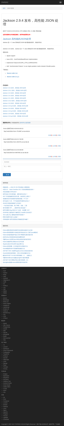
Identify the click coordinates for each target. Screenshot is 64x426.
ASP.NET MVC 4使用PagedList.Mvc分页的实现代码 (18, 251)
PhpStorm (6, 377)
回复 (59, 135)
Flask (4, 365)
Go (4, 284)
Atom (4, 390)
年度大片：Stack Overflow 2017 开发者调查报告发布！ (19, 189)
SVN (4, 399)
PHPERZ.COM (19, 424)
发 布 (7, 174)
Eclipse (5, 374)
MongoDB (6, 334)
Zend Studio (6, 385)
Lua (4, 287)
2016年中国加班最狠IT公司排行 (12, 203)
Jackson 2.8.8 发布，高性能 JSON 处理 (14, 113)
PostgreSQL (6, 327)
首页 (4, 8)
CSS (4, 316)
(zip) (12, 73)
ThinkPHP (6, 354)
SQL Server (6, 325)
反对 (54, 135)
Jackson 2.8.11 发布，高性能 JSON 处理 (14, 90)
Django (5, 363)
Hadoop (5, 406)
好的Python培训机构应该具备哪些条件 (14, 237)
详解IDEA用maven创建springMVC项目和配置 (16, 257)
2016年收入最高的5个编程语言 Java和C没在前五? (17, 212)
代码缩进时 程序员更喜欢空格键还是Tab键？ (16, 219)
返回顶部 (28, 122)
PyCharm (6, 379)
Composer (6, 401)
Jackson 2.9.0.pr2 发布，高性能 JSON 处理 (15, 116)
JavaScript (6, 307)
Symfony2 (6, 348)
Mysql (5, 323)
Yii (4, 345)
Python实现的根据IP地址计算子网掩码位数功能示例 (18, 234)
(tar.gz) (13, 76)
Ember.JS (6, 309)
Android (5, 278)
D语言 (5, 291)
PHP (4, 271)
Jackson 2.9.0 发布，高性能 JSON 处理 (14, 103)
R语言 (5, 293)
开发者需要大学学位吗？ (10, 192)
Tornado (5, 367)
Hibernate (6, 359)
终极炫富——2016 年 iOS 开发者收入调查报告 (16, 187)
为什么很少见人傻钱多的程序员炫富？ (14, 214)
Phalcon (5, 356)
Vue (4, 314)
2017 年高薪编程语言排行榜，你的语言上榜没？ (17, 196)
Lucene (5, 403)
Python (5, 273)
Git (4, 397)
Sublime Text (7, 381)
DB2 (4, 330)
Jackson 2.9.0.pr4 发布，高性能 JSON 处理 (15, 106)
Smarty (5, 369)
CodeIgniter (6, 352)
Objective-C (6, 280)
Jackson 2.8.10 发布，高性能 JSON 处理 (14, 100)
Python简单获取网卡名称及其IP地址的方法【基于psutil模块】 (20, 232)
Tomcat (5, 415)
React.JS (6, 301)
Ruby (4, 274)
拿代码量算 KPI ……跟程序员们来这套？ (14, 208)
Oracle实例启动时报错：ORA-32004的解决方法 (16, 253)
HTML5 (5, 318)
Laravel (5, 347)
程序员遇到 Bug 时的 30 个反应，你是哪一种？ (16, 210)
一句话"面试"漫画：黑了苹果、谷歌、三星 (15, 205)
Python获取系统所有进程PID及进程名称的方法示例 (17, 230)
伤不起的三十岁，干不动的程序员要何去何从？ (16, 201)
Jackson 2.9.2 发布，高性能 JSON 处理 (14, 95)
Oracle (5, 329)
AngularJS (6, 305)
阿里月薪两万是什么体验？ (10, 217)
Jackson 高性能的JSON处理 (17, 39)
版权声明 (51, 424)
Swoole (5, 358)
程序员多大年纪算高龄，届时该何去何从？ (15, 194)
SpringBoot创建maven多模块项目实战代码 (15, 262)
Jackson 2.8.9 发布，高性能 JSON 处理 (14, 108)
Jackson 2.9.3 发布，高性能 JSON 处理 (14, 93)
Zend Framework (8, 350)
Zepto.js (5, 311)
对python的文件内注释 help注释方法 (13, 244)
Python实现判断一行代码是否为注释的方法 (15, 246)
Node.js (5, 285)
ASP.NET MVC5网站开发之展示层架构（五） (16, 260)
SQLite (5, 332)
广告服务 (57, 424)
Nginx (5, 410)
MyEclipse (6, 376)
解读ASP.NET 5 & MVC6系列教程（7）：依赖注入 (17, 255)
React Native (7, 303)
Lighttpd (5, 417)
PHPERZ (4, 2)
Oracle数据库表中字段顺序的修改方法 (14, 248)
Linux (4, 408)
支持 (49, 135)
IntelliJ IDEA (6, 387)
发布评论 (22, 122)
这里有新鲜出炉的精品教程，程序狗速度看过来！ (17, 34)
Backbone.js (6, 312)
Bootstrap (6, 300)
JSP (4, 289)
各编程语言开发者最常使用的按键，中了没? (15, 198)
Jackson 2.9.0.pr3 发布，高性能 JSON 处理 (15, 111)
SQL (4, 340)
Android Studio (7, 383)
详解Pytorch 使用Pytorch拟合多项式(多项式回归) (17, 239)
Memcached (6, 338)
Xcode (5, 388)
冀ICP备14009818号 (42, 424)
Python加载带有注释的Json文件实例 (13, 241)
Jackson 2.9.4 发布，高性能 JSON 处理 (14, 88)
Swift (4, 282)
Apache (5, 412)
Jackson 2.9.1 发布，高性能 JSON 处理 (14, 98)
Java (4, 276)
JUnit (4, 361)
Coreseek (6, 419)
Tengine (5, 414)
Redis (5, 336)
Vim (4, 392)
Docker (5, 404)
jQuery (5, 298)
